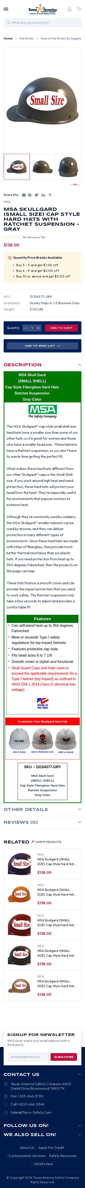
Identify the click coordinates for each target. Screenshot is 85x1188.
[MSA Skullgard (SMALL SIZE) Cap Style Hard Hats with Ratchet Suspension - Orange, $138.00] (19, 894)
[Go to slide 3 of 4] (73, 184)
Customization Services (27, 1155)
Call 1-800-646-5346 (27, 1104)
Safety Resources (63, 1155)
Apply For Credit (51, 1147)
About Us (26, 1147)
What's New (43, 1164)
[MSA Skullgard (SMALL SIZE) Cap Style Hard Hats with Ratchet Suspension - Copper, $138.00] (19, 986)
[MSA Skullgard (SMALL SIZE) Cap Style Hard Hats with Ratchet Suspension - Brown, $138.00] (19, 955)
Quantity (13, 328)
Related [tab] (33, 842)
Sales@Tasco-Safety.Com (31, 1112)
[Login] (69, 9)
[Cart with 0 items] (78, 9)
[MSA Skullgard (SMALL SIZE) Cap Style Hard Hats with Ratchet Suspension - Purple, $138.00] (19, 864)
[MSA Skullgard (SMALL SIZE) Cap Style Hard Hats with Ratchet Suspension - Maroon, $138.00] (19, 925)
